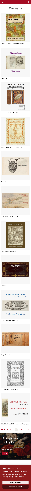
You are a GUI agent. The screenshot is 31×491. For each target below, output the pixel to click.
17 (8, 429)
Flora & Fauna (5, 182)
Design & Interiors (6, 355)
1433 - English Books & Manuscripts (11, 147)
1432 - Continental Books (8, 251)
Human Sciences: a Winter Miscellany (12, 43)
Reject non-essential (15, 486)
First (2, 429)
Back (4, 429)
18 (10, 429)
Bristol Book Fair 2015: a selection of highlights (15, 424)
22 (21, 429)
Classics (3, 285)
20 (16, 429)
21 (19, 429)
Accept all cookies (15, 482)
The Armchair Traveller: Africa (10, 113)
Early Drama (4, 78)
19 (13, 429)
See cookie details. (8, 478)
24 (28, 429)
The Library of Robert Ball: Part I (10, 389)
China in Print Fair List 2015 (9, 216)
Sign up (5, 453)
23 (24, 429)
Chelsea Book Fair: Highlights (9, 320)
